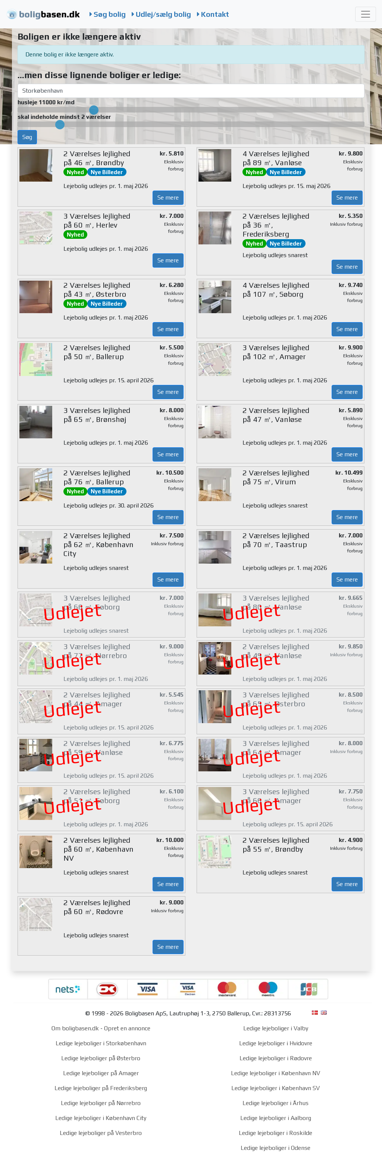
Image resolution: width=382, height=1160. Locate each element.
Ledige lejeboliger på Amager (101, 1073)
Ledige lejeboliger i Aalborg (275, 1118)
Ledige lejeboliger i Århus (275, 1103)
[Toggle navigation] (365, 14)
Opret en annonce (127, 1028)
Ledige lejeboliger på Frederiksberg (100, 1088)
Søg (27, 137)
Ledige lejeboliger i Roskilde (275, 1132)
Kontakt (213, 14)
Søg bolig (108, 14)
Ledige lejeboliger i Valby (275, 1028)
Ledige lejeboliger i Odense (275, 1147)
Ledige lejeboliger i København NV (275, 1073)
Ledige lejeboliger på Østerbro (100, 1058)
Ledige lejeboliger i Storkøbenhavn (101, 1043)
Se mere (168, 197)
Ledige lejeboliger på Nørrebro (101, 1103)
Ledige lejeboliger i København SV (275, 1088)
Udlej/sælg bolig (161, 14)
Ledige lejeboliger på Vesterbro (101, 1132)
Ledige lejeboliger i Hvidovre (275, 1043)
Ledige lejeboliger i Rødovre (275, 1058)
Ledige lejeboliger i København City (100, 1118)
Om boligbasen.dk (75, 1028)
